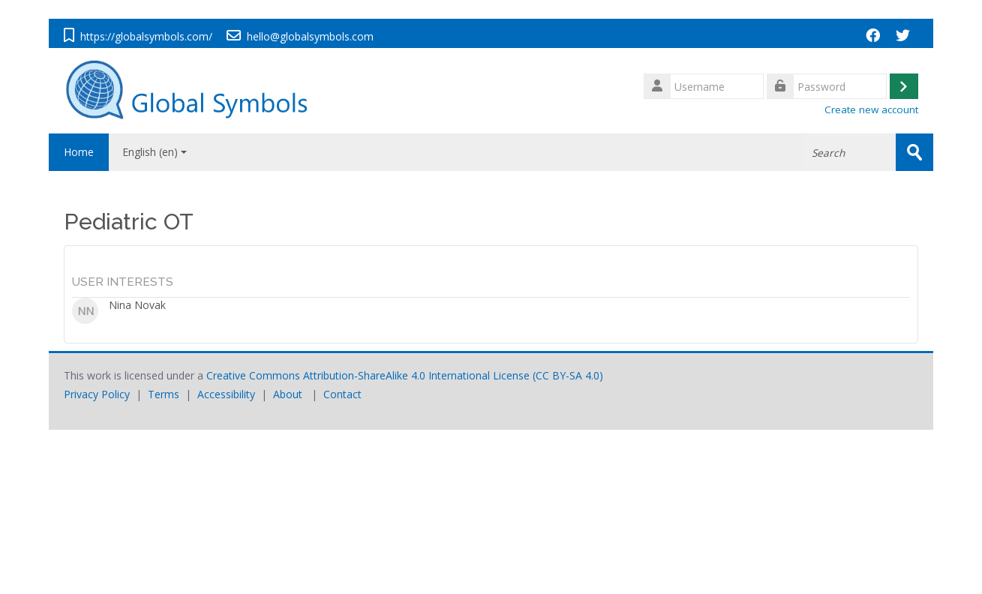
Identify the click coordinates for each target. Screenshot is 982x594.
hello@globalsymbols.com (310, 36)
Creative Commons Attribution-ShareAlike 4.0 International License (368, 375)
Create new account (871, 109)
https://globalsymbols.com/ (146, 36)
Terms (163, 394)
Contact (342, 394)
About (287, 394)
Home (79, 152)
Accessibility (226, 394)
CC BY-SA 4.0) (569, 375)
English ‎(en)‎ (154, 152)
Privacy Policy (97, 394)
